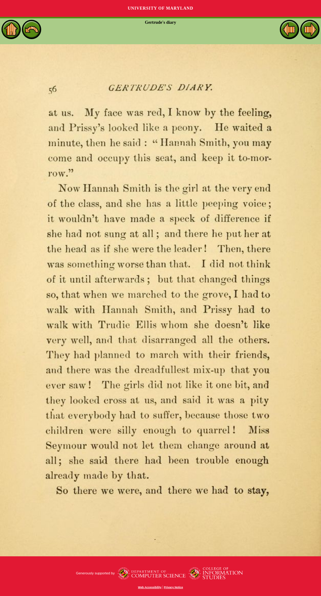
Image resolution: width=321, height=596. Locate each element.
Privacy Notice (173, 587)
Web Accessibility (149, 587)
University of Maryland (160, 8)
